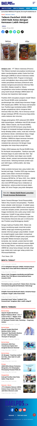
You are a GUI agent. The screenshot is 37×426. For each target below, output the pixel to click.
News (28, 8)
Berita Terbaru (18, 8)
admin (4, 26)
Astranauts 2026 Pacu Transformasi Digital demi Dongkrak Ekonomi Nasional (10, 346)
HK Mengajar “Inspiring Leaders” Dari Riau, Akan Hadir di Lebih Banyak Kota (11, 357)
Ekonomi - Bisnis (10, 14)
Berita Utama (6, 8)
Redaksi (11, 415)
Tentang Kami (22, 415)
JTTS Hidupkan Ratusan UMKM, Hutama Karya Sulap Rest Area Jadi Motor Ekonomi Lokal (11, 389)
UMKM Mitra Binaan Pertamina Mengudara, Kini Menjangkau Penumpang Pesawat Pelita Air (11, 368)
